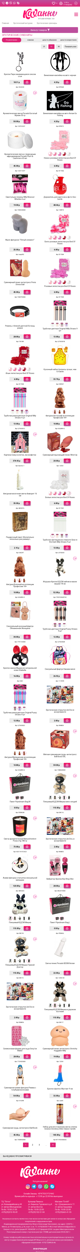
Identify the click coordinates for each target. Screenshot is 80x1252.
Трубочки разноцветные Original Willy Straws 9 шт (20, 409)
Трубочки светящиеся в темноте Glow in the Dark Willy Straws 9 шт (60, 530)
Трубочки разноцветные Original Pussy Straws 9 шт (20, 699)
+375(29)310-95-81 (9, 1188)
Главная (5, 23)
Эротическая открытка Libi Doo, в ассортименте (60, 823)
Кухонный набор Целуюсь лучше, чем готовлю (60, 364)
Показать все (70, 47)
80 (59, 46)
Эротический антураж (23, 23)
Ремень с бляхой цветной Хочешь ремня (20, 321)
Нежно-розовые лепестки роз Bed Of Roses (60, 157)
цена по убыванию (49, 40)
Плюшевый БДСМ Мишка (20, 904)
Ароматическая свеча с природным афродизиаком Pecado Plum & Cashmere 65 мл (20, 154)
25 (44, 46)
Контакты (40, 1235)
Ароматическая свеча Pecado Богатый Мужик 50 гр (20, 113)
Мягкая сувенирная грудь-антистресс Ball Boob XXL (60, 740)
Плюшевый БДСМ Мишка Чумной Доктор (20, 946)
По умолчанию (11, 40)
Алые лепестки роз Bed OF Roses (20, 366)
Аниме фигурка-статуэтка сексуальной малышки (20, 861)
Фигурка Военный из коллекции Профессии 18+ (20, 574)
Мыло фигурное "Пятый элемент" (20, 236)
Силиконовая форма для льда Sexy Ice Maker (20, 1028)
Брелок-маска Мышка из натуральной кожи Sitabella (20, 656)
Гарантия (40, 1228)
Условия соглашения (40, 1245)
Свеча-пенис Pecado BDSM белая (60, 944)
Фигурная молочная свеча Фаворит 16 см (20, 485)
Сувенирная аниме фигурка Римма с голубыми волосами (20, 1066)
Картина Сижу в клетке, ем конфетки (20, 446)
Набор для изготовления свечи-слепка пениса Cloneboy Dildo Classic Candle (60, 1104)
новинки (30, 40)
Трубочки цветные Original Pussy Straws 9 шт (60, 617)
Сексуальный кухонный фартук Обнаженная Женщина (19, 615)
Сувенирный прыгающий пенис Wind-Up (60, 446)
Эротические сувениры (47, 23)
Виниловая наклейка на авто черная (60, 75)
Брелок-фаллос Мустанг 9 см (60, 1066)
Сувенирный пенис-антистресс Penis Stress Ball (20, 278)
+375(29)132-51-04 (36, 1188)
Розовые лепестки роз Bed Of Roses (60, 281)
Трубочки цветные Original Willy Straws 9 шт (60, 324)
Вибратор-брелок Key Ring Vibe (60, 861)
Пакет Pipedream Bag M (20, 786)
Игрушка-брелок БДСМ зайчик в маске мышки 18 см (60, 571)
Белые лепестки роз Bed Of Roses (60, 488)
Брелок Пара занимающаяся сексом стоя (20, 75)
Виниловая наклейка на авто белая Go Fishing (60, 113)
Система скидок (40, 1238)
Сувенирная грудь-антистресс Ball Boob (20, 1105)
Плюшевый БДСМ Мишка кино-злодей (60, 786)
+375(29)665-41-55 (63, 1188)
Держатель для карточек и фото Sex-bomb (60, 195)
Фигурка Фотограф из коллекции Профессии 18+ (60, 409)
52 (51, 46)
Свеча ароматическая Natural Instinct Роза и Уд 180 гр (20, 823)
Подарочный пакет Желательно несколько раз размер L (20, 528)
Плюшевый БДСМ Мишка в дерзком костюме (60, 990)
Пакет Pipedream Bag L (60, 904)
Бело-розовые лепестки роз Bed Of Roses (60, 238)
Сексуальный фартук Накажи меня (60, 656)
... (46, 1121)
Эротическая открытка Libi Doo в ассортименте (60, 697)
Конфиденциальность (40, 1242)
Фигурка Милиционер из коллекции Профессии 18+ (20, 743)
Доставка (40, 1232)
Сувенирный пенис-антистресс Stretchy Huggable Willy (60, 1028)
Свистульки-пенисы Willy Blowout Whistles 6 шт (20, 195)
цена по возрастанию (68, 40)
